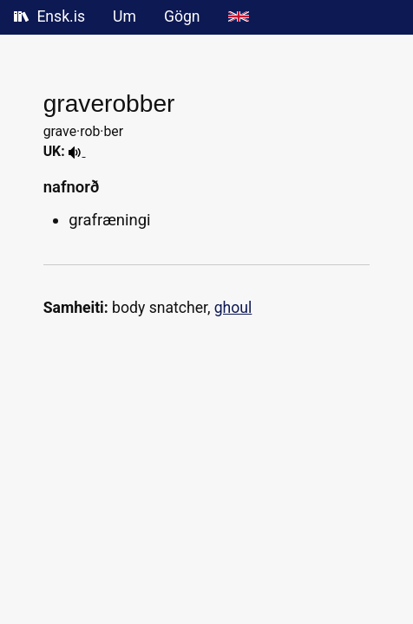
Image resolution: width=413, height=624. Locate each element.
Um (124, 16)
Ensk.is (49, 16)
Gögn (182, 16)
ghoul (233, 307)
